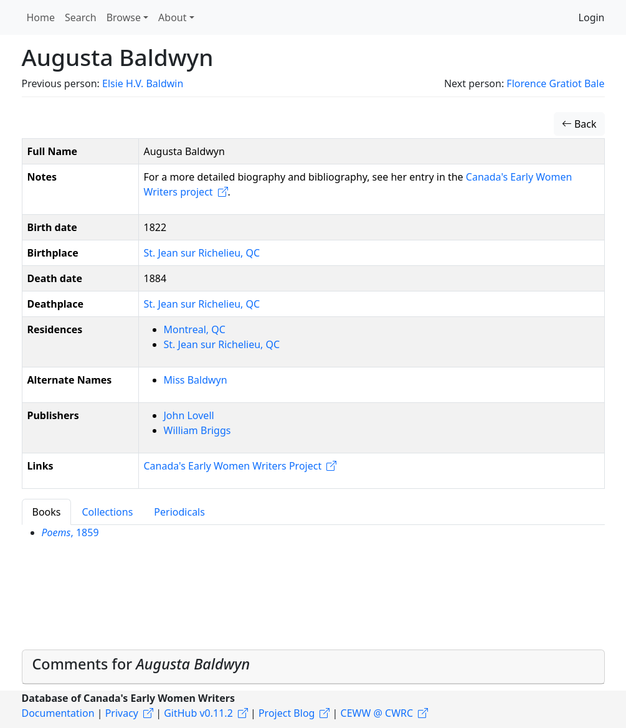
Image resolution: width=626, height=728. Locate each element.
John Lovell (189, 415)
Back (579, 124)
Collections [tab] (107, 512)
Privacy (121, 713)
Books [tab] (46, 512)
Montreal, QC (194, 329)
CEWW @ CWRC (377, 713)
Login (592, 17)
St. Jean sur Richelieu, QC (202, 253)
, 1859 (70, 532)
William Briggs (197, 430)
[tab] (313, 666)
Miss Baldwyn (195, 380)
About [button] (172, 17)
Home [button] (41, 17)
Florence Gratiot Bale (555, 83)
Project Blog (286, 713)
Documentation (58, 713)
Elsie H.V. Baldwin (142, 83)
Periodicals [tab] (179, 512)
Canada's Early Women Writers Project (233, 466)
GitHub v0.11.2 (198, 713)
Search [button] (81, 17)
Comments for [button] (141, 664)
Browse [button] (124, 17)
